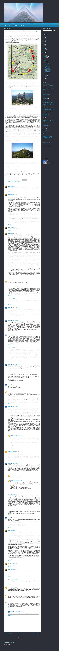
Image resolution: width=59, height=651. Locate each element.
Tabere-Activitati (7, 25)
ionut (8, 587)
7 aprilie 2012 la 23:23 (13, 569)
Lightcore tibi (12, 435)
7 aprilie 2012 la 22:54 (13, 563)
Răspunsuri (10, 433)
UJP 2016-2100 (45, 131)
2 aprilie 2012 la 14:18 (15, 307)
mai (45, 60)
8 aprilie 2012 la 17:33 (18, 480)
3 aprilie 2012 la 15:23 (14, 494)
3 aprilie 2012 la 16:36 (13, 530)
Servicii (22, 25)
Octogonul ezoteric (45, 130)
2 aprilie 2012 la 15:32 (14, 347)
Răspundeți (9, 191)
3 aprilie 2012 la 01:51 (12, 391)
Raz (8, 391)
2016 (44, 49)
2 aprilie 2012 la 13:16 (14, 298)
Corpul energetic (45, 114)
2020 (44, 44)
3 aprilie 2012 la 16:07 (15, 517)
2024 (44, 38)
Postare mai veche (36, 633)
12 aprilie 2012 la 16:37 (14, 579)
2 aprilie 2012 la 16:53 (14, 373)
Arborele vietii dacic (46, 94)
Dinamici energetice (46, 125)
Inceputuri (44, 128)
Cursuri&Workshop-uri (15, 25)
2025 (44, 37)
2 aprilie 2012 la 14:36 (15, 320)
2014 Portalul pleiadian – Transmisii (48, 91)
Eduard (9, 186)
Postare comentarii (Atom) (25, 637)
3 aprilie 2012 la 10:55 (15, 451)
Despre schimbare (45, 98)
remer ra (9, 307)
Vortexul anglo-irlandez (46, 142)
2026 (44, 36)
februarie (46, 75)
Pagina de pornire (22, 633)
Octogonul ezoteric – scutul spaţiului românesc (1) (47, 63)
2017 (44, 48)
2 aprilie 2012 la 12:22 (13, 186)
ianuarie (46, 76)
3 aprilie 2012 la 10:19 (15, 406)
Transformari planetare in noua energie (49, 139)
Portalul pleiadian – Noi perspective (48, 85)
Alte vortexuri (45, 133)
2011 (44, 78)
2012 (44, 55)
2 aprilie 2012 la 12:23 (13, 194)
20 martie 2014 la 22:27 (13, 587)
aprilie (46, 61)
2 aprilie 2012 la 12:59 (13, 233)
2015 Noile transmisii (46, 92)
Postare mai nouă (8, 633)
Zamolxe (44, 87)
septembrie (46, 56)
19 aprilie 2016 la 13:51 (18, 611)
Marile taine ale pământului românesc (14, 181)
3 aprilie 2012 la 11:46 (15, 463)
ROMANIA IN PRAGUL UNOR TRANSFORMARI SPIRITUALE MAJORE (47, 137)
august (46, 57)
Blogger (34, 648)
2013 (44, 53)
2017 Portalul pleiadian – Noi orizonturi (48, 109)
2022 (44, 41)
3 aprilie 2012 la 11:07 (18, 435)
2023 (44, 40)
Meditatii (44, 117)
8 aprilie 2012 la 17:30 (18, 475)
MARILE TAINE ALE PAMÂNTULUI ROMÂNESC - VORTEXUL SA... (47, 67)
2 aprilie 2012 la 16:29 (15, 364)
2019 (44, 45)
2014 (44, 52)
